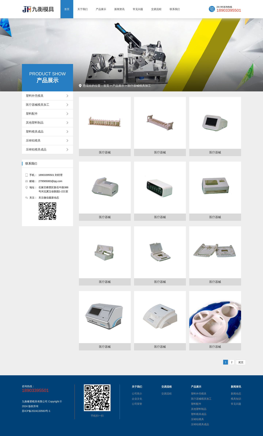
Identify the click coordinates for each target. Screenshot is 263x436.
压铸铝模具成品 (48, 149)
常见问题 (138, 9)
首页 (66, 9)
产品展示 (101, 9)
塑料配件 (48, 113)
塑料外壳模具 (48, 96)
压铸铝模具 (48, 140)
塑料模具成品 (48, 131)
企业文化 (137, 398)
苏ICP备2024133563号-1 (36, 410)
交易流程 (156, 9)
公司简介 (137, 393)
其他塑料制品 (48, 122)
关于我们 (82, 9)
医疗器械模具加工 (48, 104)
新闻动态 (236, 393)
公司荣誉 (137, 403)
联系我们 (175, 9)
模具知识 (236, 398)
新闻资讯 (119, 9)
